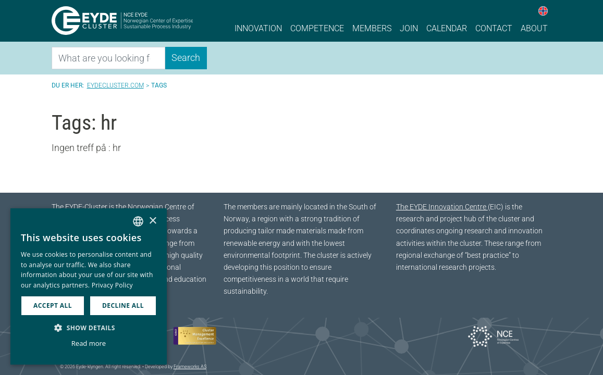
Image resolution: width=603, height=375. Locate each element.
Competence (317, 28)
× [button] (152, 221)
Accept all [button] (52, 305)
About (534, 28)
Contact (493, 28)
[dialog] (88, 286)
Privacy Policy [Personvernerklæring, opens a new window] (112, 285)
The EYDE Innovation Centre (442, 207)
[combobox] (138, 221)
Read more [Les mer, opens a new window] (88, 343)
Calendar (446, 28)
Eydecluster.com (115, 85)
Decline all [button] (123, 305)
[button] (88, 327)
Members (371, 28)
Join (409, 28)
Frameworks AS (190, 366)
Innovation (258, 28)
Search (185, 57)
